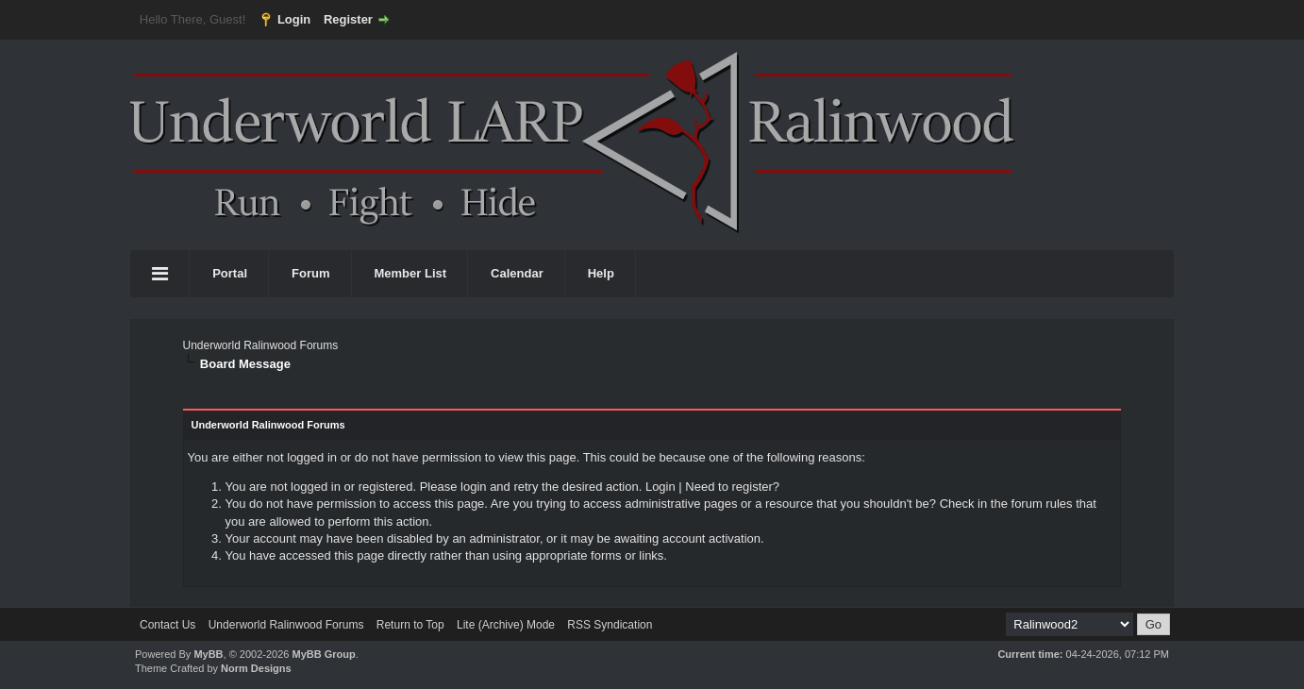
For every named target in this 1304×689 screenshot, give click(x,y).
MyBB (208, 654)
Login (293, 19)
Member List (411, 273)
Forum (310, 273)
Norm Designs (256, 668)
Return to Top (410, 624)
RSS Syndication (609, 624)
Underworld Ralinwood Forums (260, 345)
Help (601, 273)
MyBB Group (323, 654)
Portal (229, 273)
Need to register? (732, 486)
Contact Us (167, 624)
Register (348, 19)
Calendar (517, 273)
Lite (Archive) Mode (506, 624)
